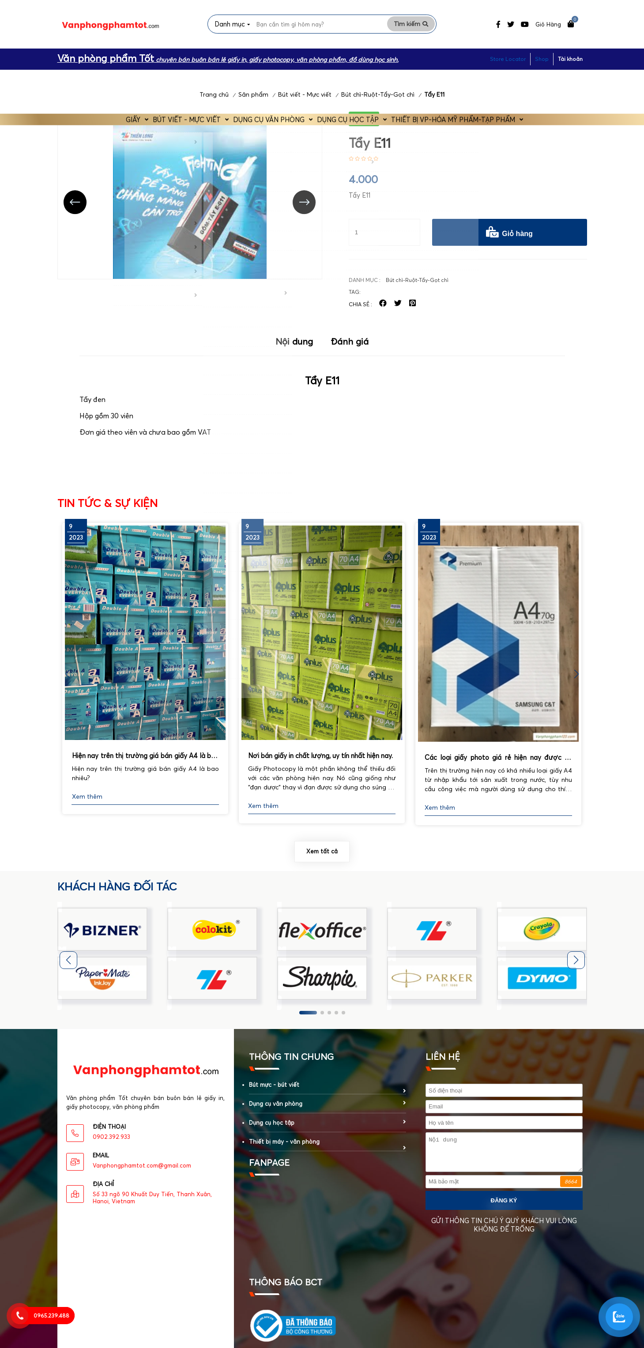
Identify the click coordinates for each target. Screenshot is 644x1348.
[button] (577, 680)
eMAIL (101, 1161)
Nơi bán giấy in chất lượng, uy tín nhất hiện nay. (320, 761)
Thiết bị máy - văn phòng (284, 1147)
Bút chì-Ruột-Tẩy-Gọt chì (377, 101)
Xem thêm (87, 803)
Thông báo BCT (285, 1287)
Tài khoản (570, 57)
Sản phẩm (253, 101)
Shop (542, 57)
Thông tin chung (291, 1062)
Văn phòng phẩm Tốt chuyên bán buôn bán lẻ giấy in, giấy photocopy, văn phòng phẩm (145, 1108)
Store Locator (508, 57)
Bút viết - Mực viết (176, 78)
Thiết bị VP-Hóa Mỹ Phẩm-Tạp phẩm (478, 78)
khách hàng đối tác (117, 892)
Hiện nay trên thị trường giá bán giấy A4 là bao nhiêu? (145, 762)
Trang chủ (214, 101)
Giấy (108, 78)
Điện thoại (109, 1132)
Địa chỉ (103, 1190)
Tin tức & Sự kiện (107, 509)
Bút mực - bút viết (274, 1090)
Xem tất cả (322, 857)
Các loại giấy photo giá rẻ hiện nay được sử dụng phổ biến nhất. (498, 764)
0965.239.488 (51, 1315)
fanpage (269, 1168)
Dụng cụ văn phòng (271, 78)
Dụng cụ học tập (363, 78)
